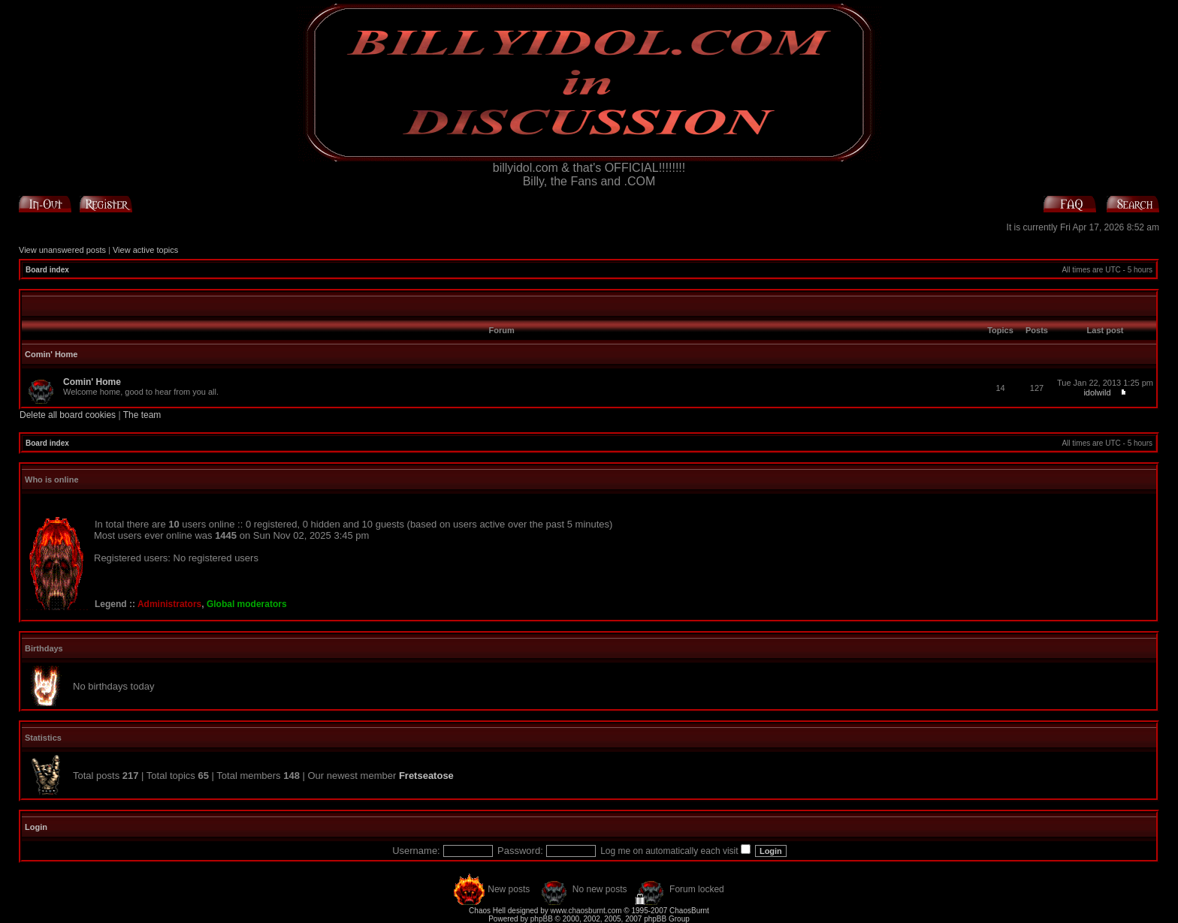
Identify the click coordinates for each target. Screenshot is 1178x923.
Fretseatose (426, 775)
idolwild (1096, 392)
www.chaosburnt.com (586, 910)
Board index (47, 270)
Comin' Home (51, 354)
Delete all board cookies (68, 415)
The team (142, 415)
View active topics (145, 249)
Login (36, 826)
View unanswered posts (62, 249)
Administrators (169, 604)
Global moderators (247, 604)
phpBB (541, 919)
